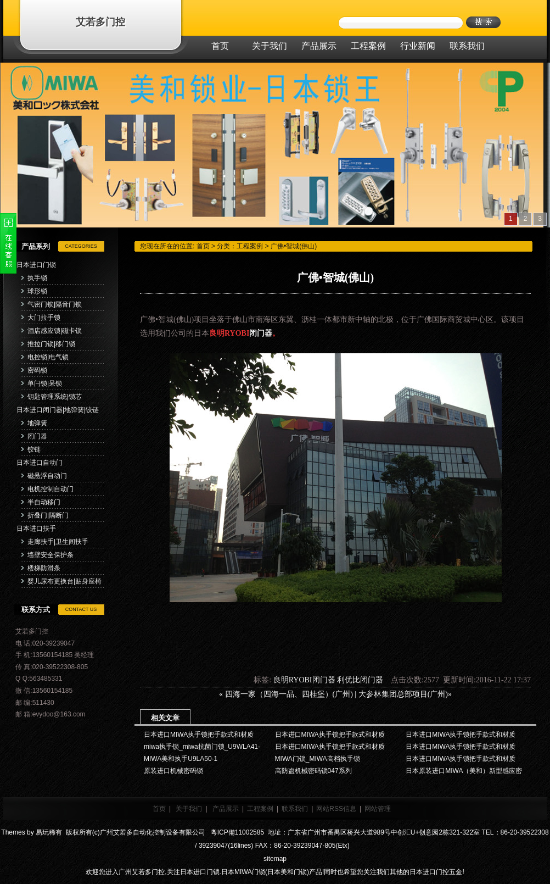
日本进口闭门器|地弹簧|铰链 (57, 410)
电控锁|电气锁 (48, 357)
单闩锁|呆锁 (44, 383)
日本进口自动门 (39, 462)
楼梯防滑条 (43, 568)
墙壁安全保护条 (50, 555)
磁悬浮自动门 (47, 476)
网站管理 (377, 809)
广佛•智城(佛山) (294, 246)
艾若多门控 (100, 21)
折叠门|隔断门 (48, 515)
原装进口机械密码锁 (173, 771)
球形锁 (37, 291)
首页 (203, 246)
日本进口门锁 (36, 265)
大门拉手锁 (43, 317)
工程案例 (250, 246)
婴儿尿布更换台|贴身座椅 (64, 581)
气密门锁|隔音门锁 (54, 304)
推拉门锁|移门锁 (51, 344)
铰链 (34, 449)
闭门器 (37, 436)
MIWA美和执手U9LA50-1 (180, 759)
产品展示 (225, 809)
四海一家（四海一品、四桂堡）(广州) (289, 694)
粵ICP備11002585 (236, 832)
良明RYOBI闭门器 (304, 680)
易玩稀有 (49, 832)
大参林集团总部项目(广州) (403, 694)
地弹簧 (37, 423)
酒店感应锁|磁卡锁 (54, 331)
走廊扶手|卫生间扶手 (57, 542)
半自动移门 (43, 502)
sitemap (275, 859)
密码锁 (37, 370)
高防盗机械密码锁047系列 (313, 771)
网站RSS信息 (336, 809)
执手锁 (37, 278)
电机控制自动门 (50, 489)
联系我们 (295, 809)
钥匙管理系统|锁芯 (54, 397)
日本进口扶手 (36, 528)
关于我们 (189, 809)
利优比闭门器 (360, 680)
